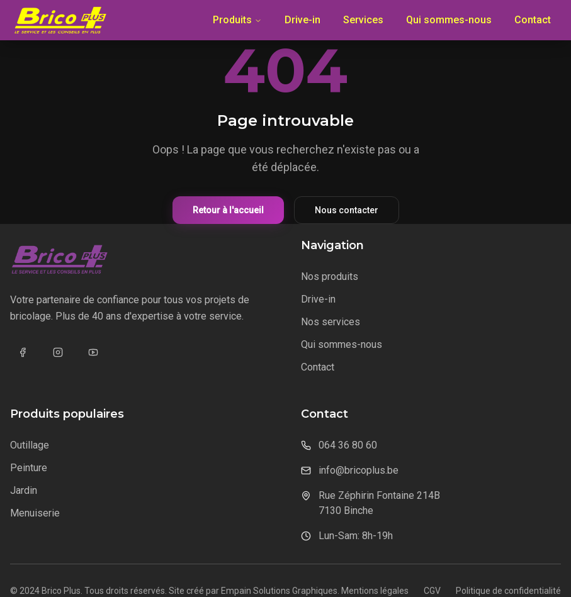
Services (363, 20)
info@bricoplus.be (359, 470)
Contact (532, 20)
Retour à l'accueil (228, 210)
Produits (237, 20)
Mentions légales (375, 591)
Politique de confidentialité (508, 591)
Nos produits (329, 276)
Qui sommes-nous (449, 20)
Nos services (330, 322)
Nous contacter (346, 210)
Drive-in (302, 20)
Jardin (23, 490)
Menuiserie (35, 513)
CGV (432, 591)
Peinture (28, 468)
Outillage (29, 445)
